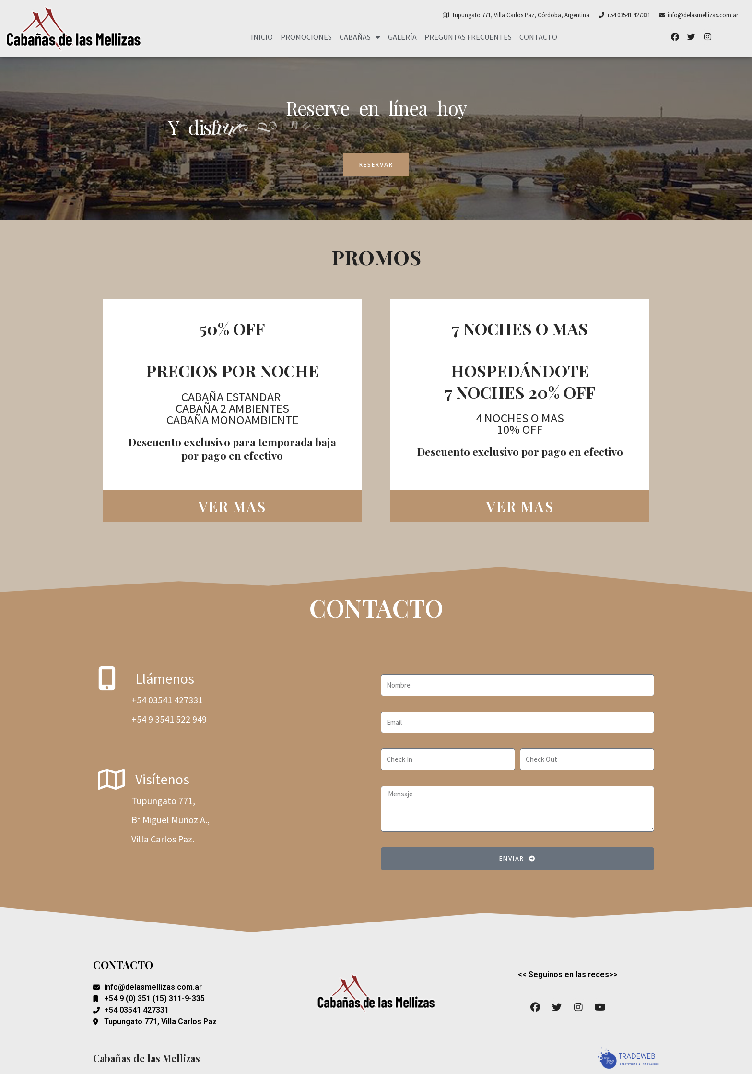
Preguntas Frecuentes (468, 37)
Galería (402, 37)
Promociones (306, 37)
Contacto (538, 37)
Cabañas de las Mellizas (146, 1057)
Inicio (262, 37)
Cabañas (360, 37)
